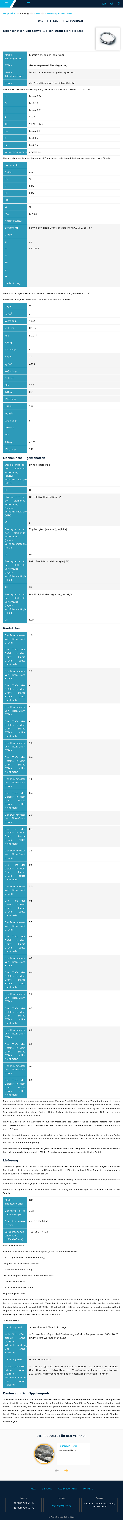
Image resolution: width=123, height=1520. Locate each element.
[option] (61, 1454)
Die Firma (47, 1489)
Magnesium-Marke (68, 1446)
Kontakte (88, 1489)
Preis (33, 1489)
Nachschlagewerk (67, 1489)
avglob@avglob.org (61, 1505)
